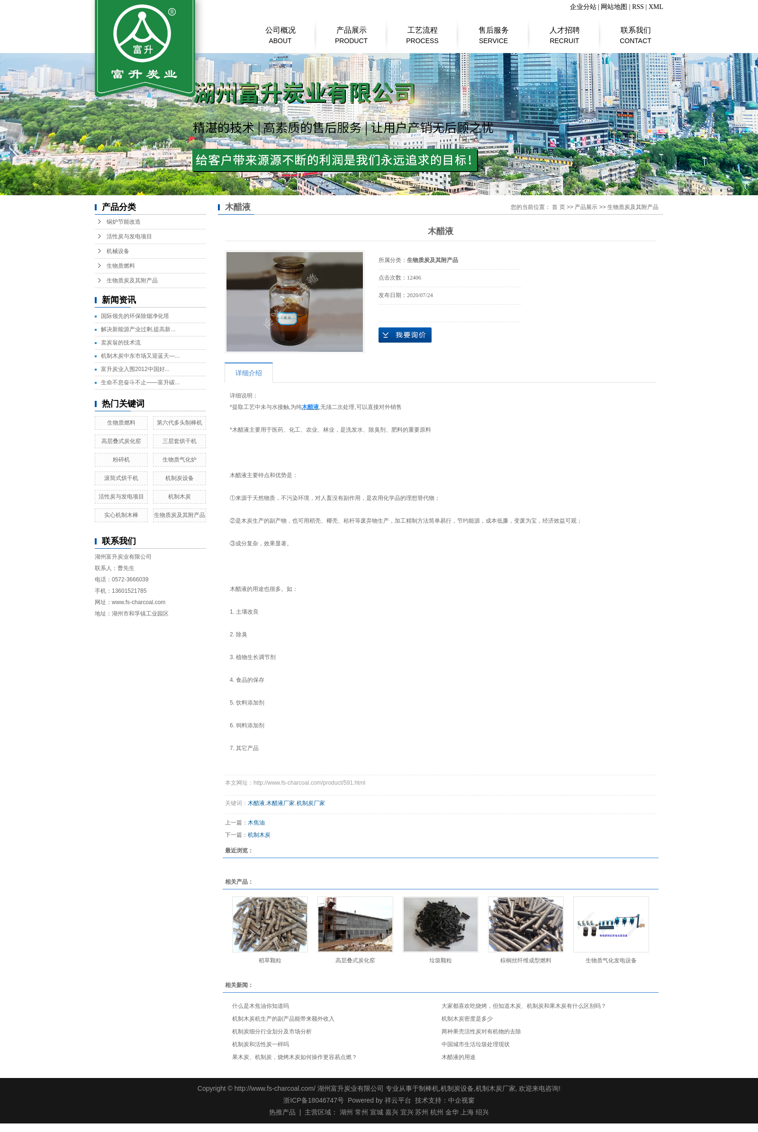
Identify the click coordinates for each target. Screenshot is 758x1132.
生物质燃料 (121, 266)
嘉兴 (391, 1112)
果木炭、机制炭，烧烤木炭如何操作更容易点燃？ (294, 1057)
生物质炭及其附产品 (132, 280)
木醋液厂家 (280, 803)
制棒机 (429, 1088)
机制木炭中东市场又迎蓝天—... (140, 356)
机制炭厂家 (311, 803)
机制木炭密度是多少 (467, 1018)
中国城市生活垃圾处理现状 (476, 1044)
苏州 (421, 1112)
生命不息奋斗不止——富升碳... (140, 382)
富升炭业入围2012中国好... (135, 369)
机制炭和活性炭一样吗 (260, 1044)
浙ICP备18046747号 (313, 1100)
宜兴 (407, 1112)
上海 (467, 1112)
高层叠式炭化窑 (121, 441)
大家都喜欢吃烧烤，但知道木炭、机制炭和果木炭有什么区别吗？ (524, 1006)
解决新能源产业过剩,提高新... (138, 329)
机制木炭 (179, 496)
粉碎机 (121, 459)
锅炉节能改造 (124, 221)
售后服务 (493, 31)
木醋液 (256, 803)
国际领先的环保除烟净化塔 (135, 316)
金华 (452, 1112)
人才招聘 (564, 31)
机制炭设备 (179, 478)
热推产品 (282, 1112)
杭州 (436, 1112)
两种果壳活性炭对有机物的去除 (481, 1031)
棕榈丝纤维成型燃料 (525, 960)
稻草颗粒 (270, 960)
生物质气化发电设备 (611, 960)
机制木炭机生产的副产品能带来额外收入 (283, 1018)
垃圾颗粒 (440, 960)
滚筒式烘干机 (121, 478)
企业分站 (583, 6)
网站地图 (614, 6)
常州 (361, 1112)
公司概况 (280, 31)
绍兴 (482, 1112)
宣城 (376, 1112)
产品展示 (351, 31)
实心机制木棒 (121, 515)
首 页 (558, 207)
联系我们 (635, 31)
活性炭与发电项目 (129, 236)
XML (656, 6)
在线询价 (405, 335)
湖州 (346, 1112)
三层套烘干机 (179, 441)
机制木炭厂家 (495, 1088)
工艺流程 (422, 31)
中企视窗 (461, 1100)
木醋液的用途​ (459, 1057)
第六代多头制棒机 (179, 422)
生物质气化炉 (179, 459)
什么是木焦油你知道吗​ (260, 1006)
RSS (638, 6)
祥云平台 (398, 1100)
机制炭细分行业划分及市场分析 (272, 1031)
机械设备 (118, 251)
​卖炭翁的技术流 (121, 342)
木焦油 (256, 822)
